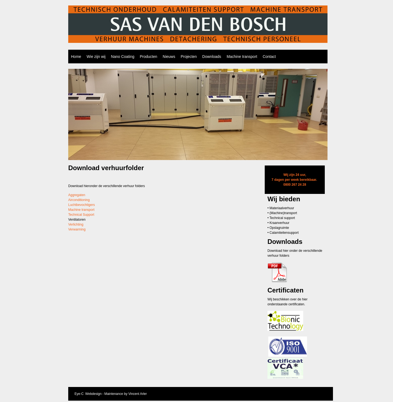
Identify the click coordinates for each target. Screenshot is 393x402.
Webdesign (93, 394)
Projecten (189, 56)
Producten (148, 56)
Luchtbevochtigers (81, 205)
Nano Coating (123, 56)
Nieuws (169, 56)
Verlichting (75, 224)
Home (76, 56)
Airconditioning (79, 200)
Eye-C (79, 394)
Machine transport (242, 56)
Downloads (211, 56)
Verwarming (76, 229)
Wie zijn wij (96, 56)
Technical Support (81, 215)
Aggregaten (76, 195)
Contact (269, 56)
